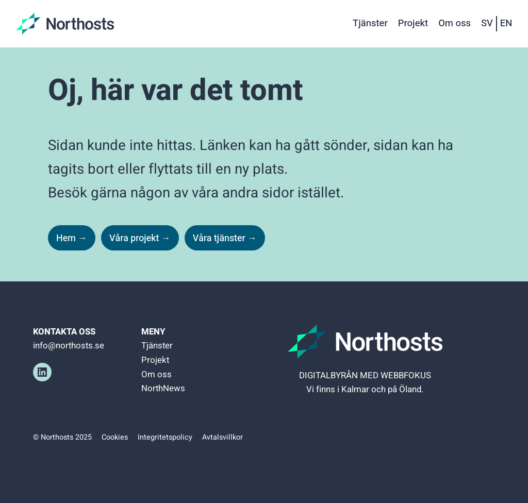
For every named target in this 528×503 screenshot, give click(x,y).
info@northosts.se (68, 345)
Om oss (156, 374)
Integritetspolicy (165, 437)
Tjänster (157, 345)
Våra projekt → (140, 238)
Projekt (155, 360)
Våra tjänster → (225, 238)
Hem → (71, 238)
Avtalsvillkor (222, 437)
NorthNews (163, 388)
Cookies (115, 437)
